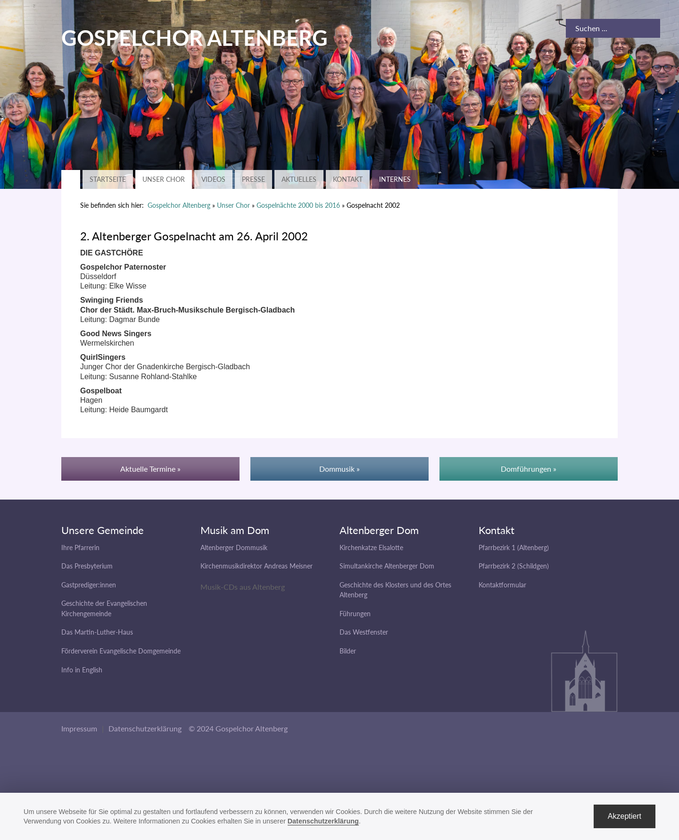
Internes (395, 179)
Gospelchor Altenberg (179, 205)
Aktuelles (299, 179)
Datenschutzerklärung (145, 728)
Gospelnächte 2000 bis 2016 (298, 205)
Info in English (81, 670)
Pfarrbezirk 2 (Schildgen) (514, 566)
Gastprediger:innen (88, 585)
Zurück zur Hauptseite (70, 179)
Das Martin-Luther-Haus (97, 632)
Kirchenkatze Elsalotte (371, 547)
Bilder (348, 651)
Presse (253, 179)
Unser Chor (163, 179)
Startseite (108, 179)
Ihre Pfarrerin (80, 547)
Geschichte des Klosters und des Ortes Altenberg (395, 590)
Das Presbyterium (87, 566)
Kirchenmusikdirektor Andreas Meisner (256, 566)
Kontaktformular (502, 585)
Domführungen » (528, 468)
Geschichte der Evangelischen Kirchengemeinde (104, 608)
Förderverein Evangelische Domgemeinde (121, 651)
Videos (213, 179)
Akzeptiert (624, 816)
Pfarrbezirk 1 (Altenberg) (514, 547)
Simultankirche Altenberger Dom (387, 566)
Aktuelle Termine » (150, 468)
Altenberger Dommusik (233, 547)
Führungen (355, 614)
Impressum (79, 728)
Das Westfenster (364, 632)
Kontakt (348, 179)
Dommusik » (339, 468)
